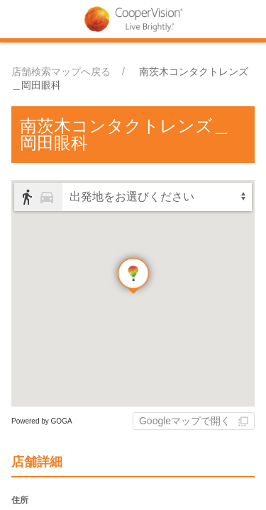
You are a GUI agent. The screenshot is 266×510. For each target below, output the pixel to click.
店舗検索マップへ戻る (61, 71)
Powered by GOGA (41, 421)
